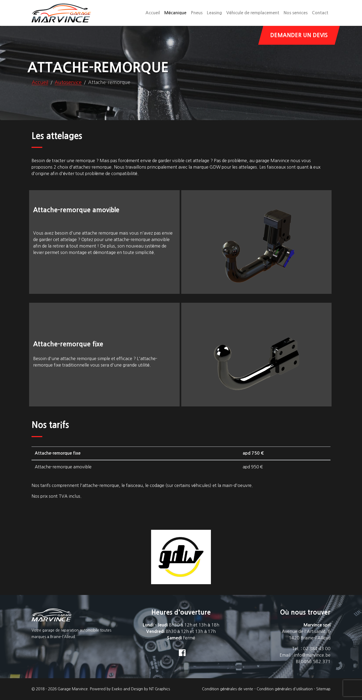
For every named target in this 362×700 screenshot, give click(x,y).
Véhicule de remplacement (252, 13)
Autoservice (68, 82)
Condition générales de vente (227, 689)
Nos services (296, 13)
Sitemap (323, 689)
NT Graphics (159, 689)
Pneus (197, 13)
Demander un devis (299, 35)
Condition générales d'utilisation (285, 689)
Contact (320, 13)
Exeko (117, 689)
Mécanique (176, 12)
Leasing (214, 13)
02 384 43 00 (316, 648)
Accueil (152, 13)
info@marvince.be (312, 655)
